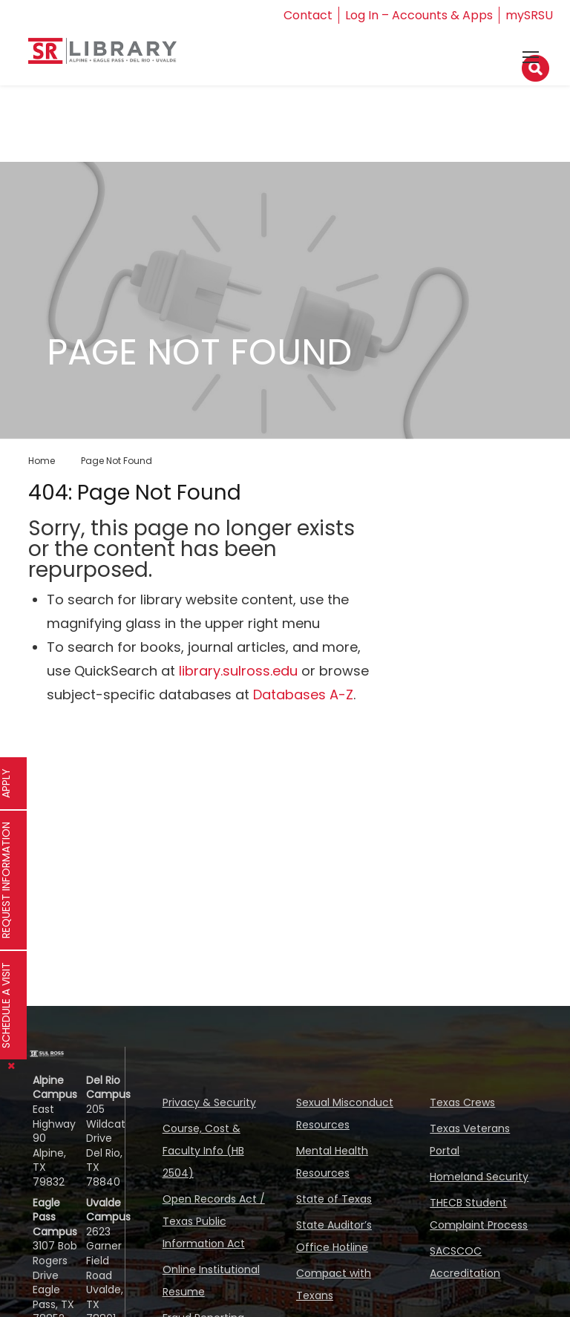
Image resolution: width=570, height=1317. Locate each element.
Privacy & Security (209, 1102)
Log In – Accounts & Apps (419, 15)
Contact (308, 15)
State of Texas (334, 1199)
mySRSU (529, 15)
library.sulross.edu (238, 670)
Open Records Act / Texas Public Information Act (214, 1221)
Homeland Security (479, 1176)
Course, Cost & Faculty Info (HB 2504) (203, 1150)
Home (41, 460)
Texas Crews (462, 1102)
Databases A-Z (303, 694)
